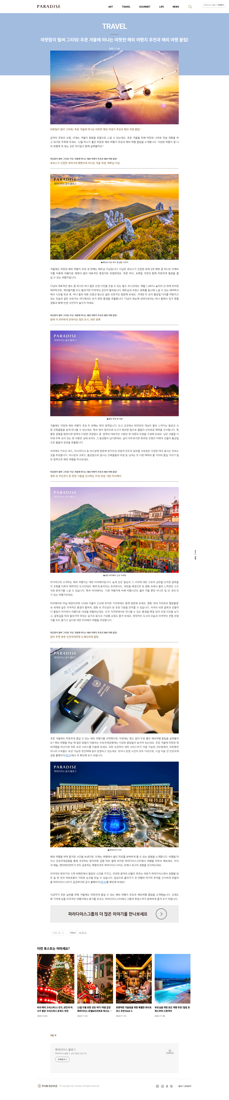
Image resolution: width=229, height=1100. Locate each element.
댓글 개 (53, 1035)
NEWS (176, 6)
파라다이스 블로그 (65, 1049)
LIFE (161, 6)
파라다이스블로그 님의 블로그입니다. (71, 1053)
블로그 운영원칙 (184, 1086)
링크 (68, 755)
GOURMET (145, 6)
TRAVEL (126, 6)
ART (110, 6)
